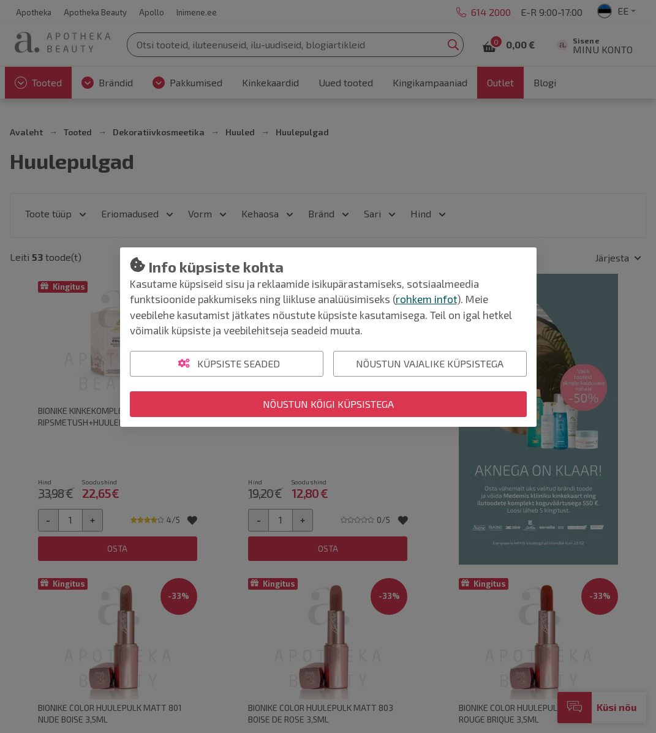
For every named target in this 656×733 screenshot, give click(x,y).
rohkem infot (426, 299)
